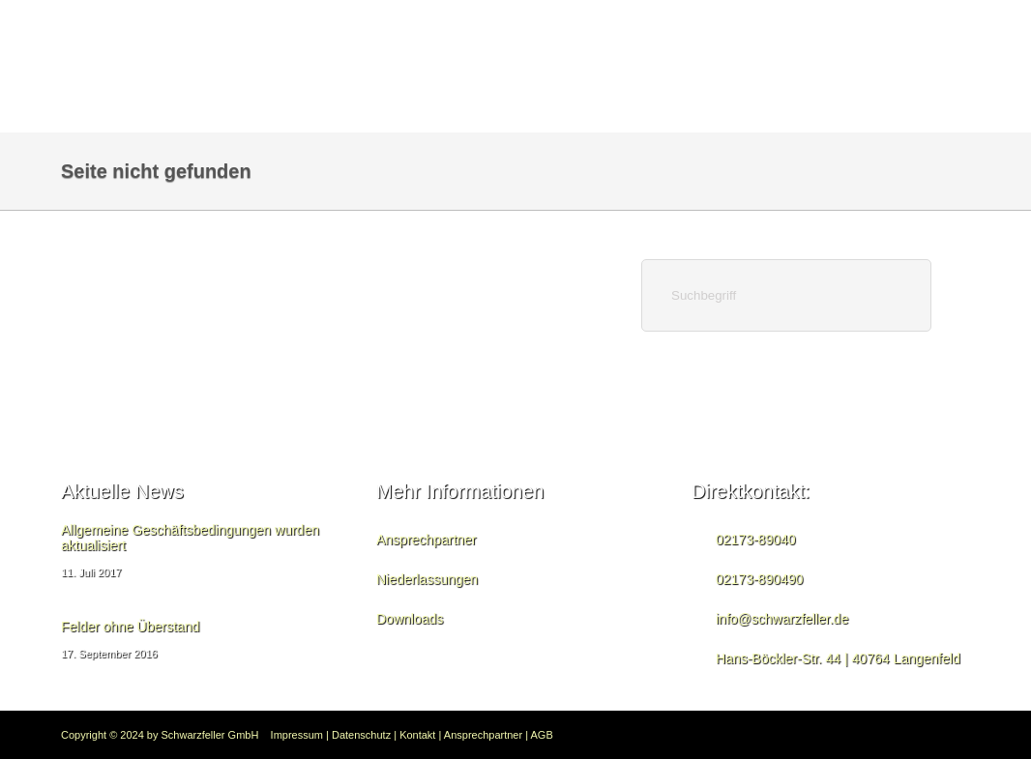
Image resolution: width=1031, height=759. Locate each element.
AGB (542, 735)
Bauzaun (459, 23)
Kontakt (307, 23)
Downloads (920, 23)
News (383, 23)
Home (231, 23)
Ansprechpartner (426, 539)
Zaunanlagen (801, 23)
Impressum (297, 735)
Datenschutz (361, 735)
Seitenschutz (568, 23)
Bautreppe (685, 23)
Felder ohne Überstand (130, 626)
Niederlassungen (427, 579)
